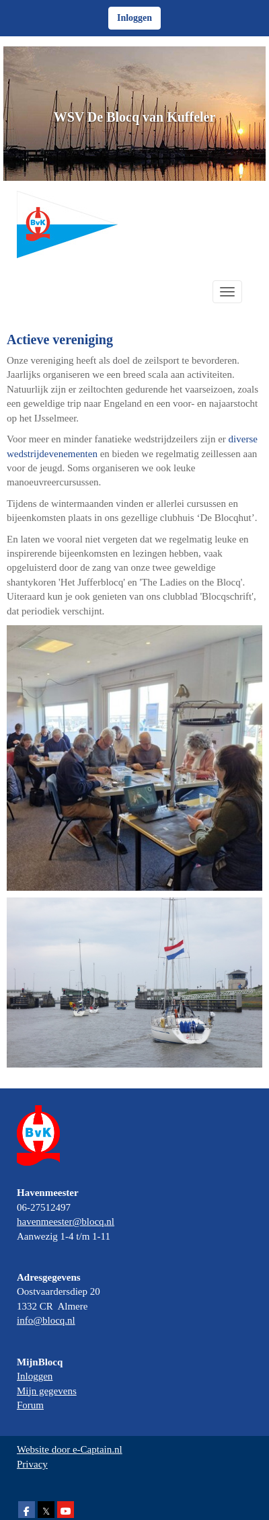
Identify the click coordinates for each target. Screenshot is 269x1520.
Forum (30, 1405)
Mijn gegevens (47, 1391)
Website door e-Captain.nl (69, 1449)
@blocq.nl (65, 1221)
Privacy (32, 1464)
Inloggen (34, 1376)
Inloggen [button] (134, 18)
